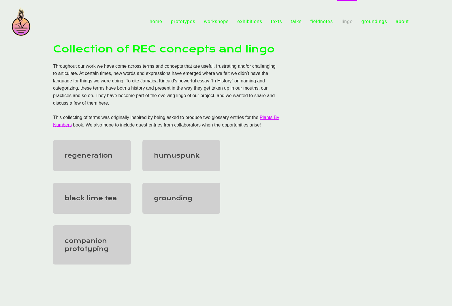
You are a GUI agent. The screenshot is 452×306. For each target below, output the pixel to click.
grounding (173, 198)
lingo (347, 21)
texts (276, 21)
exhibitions (249, 21)
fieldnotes (321, 21)
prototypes (183, 21)
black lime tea (91, 198)
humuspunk (176, 155)
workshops (216, 21)
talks (296, 21)
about (402, 21)
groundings (374, 21)
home (156, 21)
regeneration (89, 155)
